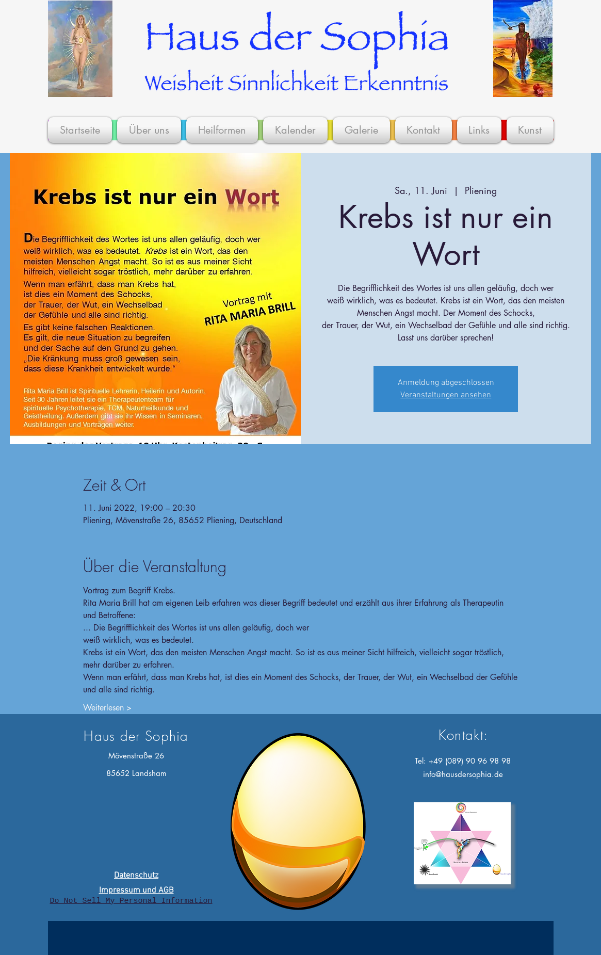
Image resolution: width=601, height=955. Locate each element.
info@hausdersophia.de (463, 774)
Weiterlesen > (107, 707)
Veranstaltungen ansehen (445, 395)
